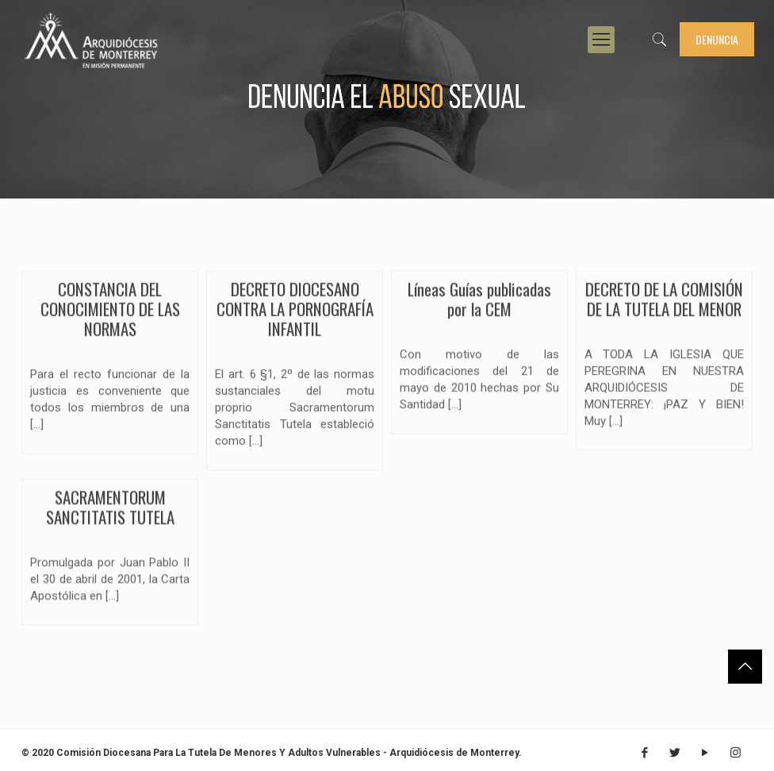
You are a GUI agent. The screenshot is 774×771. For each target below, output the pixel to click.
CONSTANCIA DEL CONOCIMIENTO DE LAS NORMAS (110, 315)
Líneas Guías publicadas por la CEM (479, 304)
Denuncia (716, 39)
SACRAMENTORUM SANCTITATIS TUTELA (110, 512)
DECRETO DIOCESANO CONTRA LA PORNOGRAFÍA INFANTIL (295, 315)
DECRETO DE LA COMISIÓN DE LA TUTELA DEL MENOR (664, 305)
